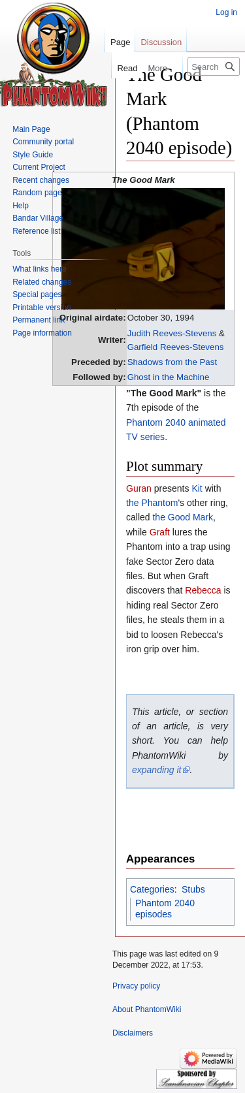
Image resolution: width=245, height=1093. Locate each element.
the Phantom (152, 503)
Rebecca (203, 590)
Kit (196, 488)
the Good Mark (182, 517)
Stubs (193, 889)
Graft (160, 532)
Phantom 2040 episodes (165, 909)
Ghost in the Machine (168, 377)
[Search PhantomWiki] (214, 66)
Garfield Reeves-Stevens (175, 347)
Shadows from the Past (172, 362)
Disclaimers (132, 1033)
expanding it (157, 770)
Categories (152, 889)
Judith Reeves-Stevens (172, 333)
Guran (139, 488)
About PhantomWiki (146, 1009)
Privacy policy (136, 985)
